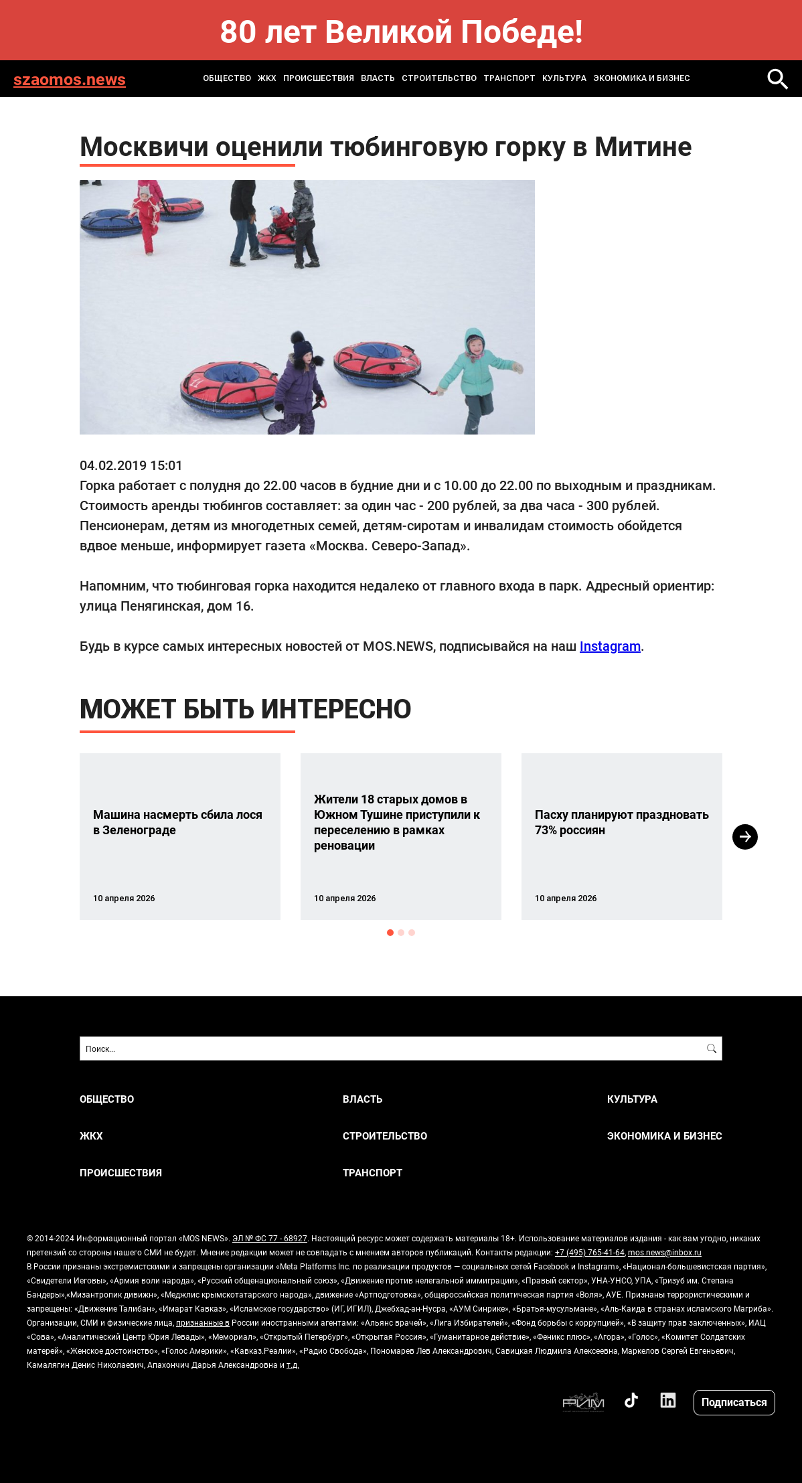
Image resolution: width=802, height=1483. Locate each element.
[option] (180, 836)
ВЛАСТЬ (378, 78)
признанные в (203, 1322)
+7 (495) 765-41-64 (590, 1252)
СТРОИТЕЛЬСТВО (439, 78)
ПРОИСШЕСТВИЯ (318, 78)
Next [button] (745, 837)
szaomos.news (69, 78)
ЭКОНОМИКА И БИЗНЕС (641, 78)
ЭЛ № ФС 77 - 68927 (269, 1238)
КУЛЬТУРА (564, 78)
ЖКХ (267, 78)
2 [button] (401, 932)
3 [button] (411, 932)
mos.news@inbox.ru (665, 1252)
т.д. (293, 1364)
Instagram (610, 645)
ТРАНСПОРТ (509, 78)
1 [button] (390, 932)
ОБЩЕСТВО (227, 78)
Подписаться (734, 1402)
